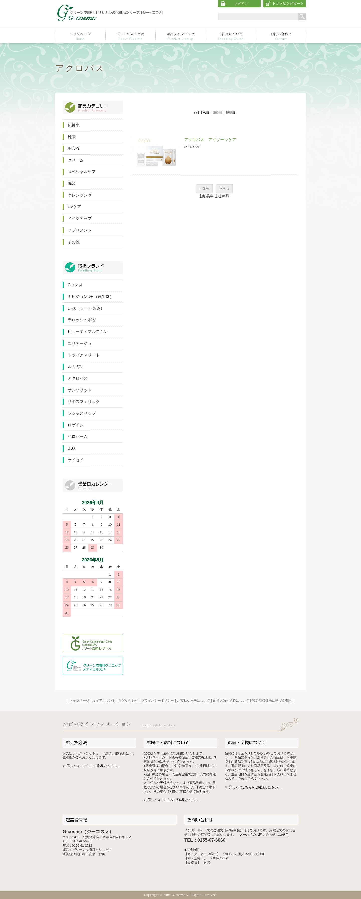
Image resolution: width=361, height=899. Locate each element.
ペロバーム (78, 436)
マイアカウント (104, 700)
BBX (72, 448)
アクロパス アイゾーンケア (210, 140)
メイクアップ (80, 218)
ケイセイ (76, 460)
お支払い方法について (193, 700)
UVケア (74, 207)
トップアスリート (84, 355)
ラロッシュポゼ (82, 320)
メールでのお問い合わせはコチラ (264, 834)
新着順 (230, 113)
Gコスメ (75, 285)
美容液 (74, 148)
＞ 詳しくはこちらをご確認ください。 (91, 766)
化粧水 (74, 125)
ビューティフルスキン (88, 331)
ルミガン (76, 367)
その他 (74, 242)
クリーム (76, 160)
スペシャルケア (82, 172)
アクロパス (78, 378)
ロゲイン (76, 425)
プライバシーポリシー (157, 700)
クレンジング (80, 195)
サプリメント (80, 230)
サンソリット (80, 390)
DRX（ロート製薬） (86, 308)
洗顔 (72, 183)
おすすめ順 (201, 113)
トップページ (79, 700)
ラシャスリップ (82, 413)
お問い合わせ (128, 700)
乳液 (72, 137)
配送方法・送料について (231, 700)
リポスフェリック (84, 401)
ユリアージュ (80, 343)
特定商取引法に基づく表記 (271, 700)
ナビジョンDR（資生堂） (91, 296)
